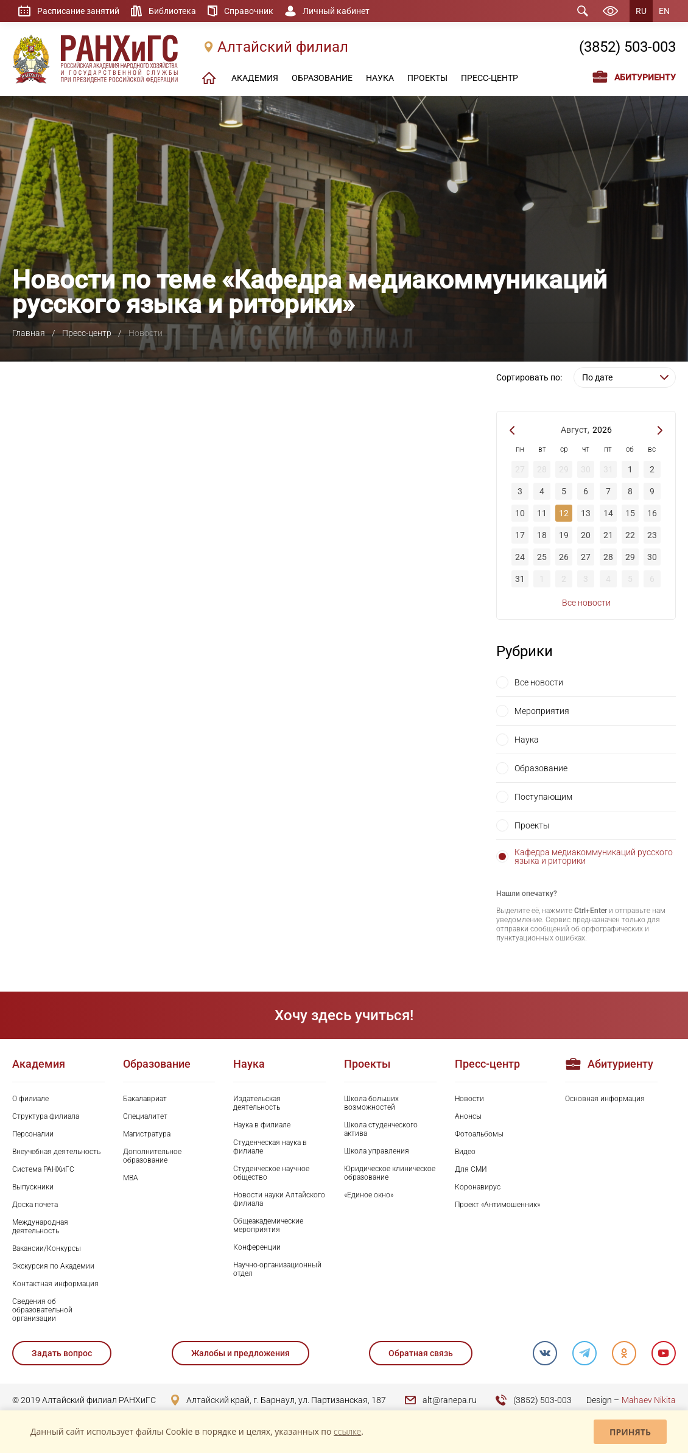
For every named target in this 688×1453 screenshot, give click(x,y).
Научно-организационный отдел (277, 1269)
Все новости (586, 602)
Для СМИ (471, 1169)
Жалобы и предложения (240, 1353)
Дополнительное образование (152, 1155)
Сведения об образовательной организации (42, 1310)
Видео (465, 1151)
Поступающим (543, 797)
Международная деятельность (40, 1226)
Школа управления (376, 1151)
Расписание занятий (78, 11)
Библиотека (172, 11)
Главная (28, 333)
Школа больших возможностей (371, 1103)
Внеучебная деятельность (56, 1151)
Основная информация (605, 1098)
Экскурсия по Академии (53, 1266)
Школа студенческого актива (381, 1129)
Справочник (248, 11)
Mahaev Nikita (649, 1400)
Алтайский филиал (282, 47)
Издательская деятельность (257, 1103)
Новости (469, 1098)
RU (641, 11)
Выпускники (33, 1187)
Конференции (257, 1247)
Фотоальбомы (479, 1134)
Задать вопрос (62, 1353)
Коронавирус (477, 1187)
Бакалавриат (145, 1098)
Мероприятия (541, 711)
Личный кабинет (336, 11)
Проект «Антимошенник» (497, 1204)
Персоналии (33, 1134)
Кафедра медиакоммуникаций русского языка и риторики (593, 856)
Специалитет (145, 1116)
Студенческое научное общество (271, 1173)
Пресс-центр (86, 333)
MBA (130, 1178)
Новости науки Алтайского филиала (279, 1199)
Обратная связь (420, 1353)
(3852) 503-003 (627, 47)
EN (664, 11)
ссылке (347, 1431)
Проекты (532, 825)
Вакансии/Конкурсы (46, 1248)
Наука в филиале (261, 1125)
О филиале (30, 1098)
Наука (526, 739)
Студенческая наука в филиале (270, 1146)
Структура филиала (45, 1116)
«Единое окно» (368, 1195)
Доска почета (35, 1204)
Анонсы (468, 1116)
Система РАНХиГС (43, 1169)
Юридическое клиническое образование (389, 1173)
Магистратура (146, 1134)
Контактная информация (55, 1284)
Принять (630, 1432)
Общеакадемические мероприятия (268, 1225)
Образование (540, 768)
